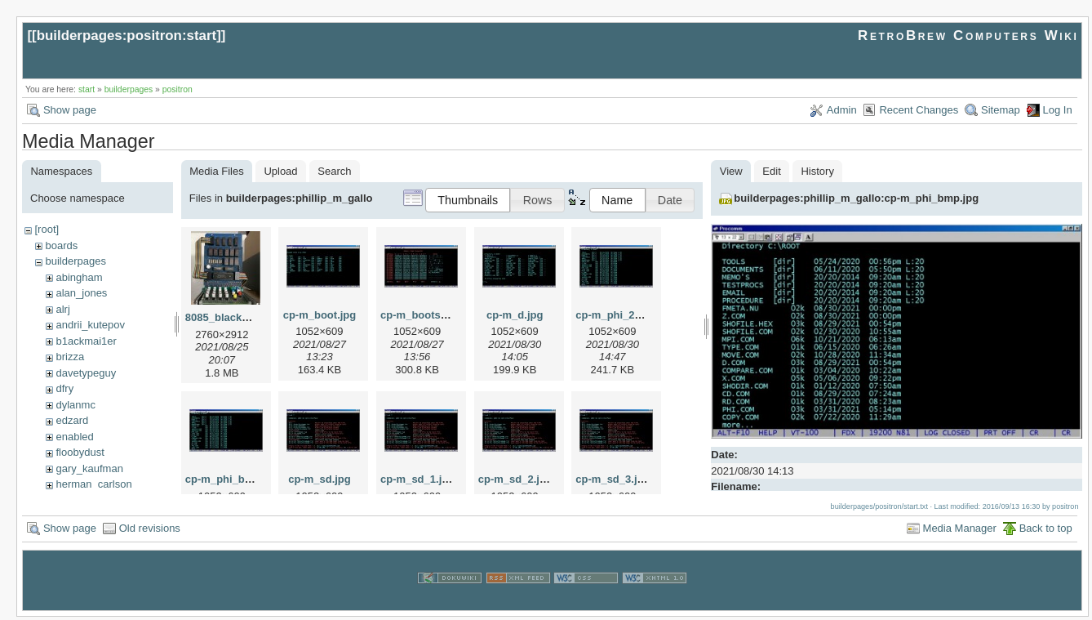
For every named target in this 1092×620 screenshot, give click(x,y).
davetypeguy (85, 373)
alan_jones (81, 293)
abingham (78, 277)
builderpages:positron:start (127, 35)
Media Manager (960, 531)
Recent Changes (918, 110)
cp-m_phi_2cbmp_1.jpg (634, 315)
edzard (71, 420)
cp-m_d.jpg (514, 315)
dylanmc (75, 405)
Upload (280, 171)
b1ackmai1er (85, 341)
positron (177, 89)
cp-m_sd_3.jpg (612, 479)
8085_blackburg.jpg (234, 317)
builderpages (128, 89)
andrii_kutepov (90, 325)
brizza (69, 356)
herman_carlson (93, 484)
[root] (46, 229)
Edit (771, 171)
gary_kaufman (88, 468)
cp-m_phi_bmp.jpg (232, 479)
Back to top (1045, 531)
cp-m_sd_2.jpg (515, 479)
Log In (1057, 110)
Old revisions (149, 531)
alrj (62, 309)
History (817, 171)
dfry (64, 388)
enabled (74, 436)
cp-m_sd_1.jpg (417, 479)
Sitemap (1000, 110)
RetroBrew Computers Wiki (968, 35)
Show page (69, 110)
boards (61, 245)
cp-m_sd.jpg (319, 479)
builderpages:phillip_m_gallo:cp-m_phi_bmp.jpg (856, 198)
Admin (842, 110)
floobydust (79, 452)
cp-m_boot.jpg (320, 315)
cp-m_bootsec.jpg (425, 315)
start (86, 89)
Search (334, 171)
